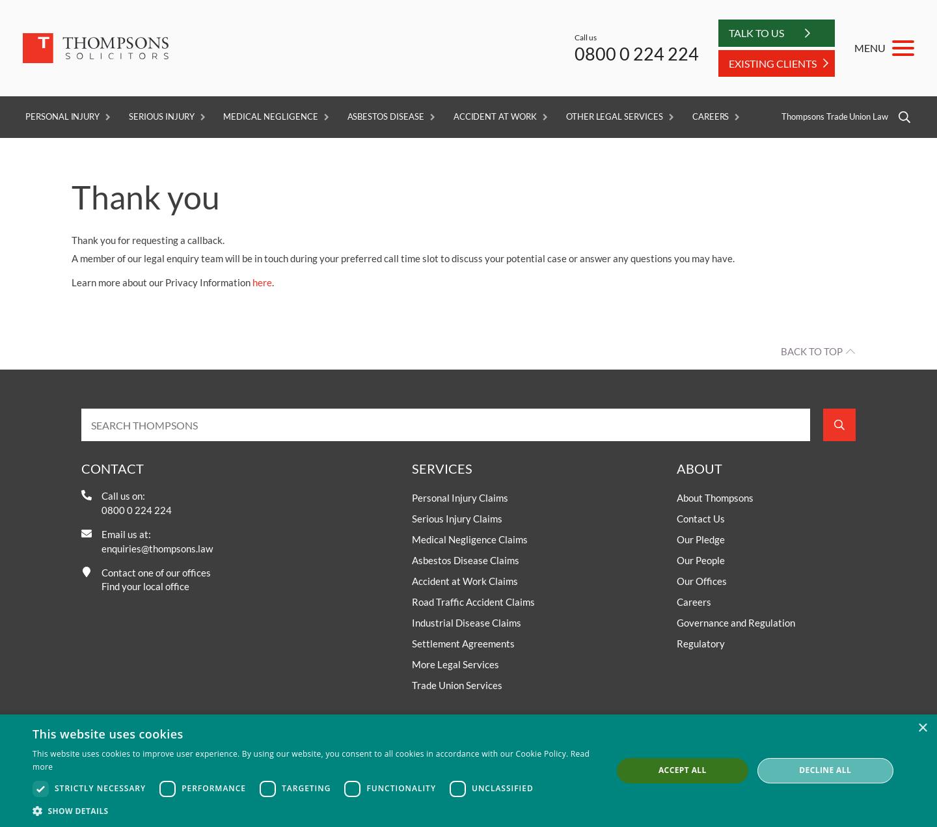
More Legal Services (455, 664)
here (262, 282)
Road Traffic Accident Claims (473, 602)
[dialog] (468, 770)
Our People (701, 560)
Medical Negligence (270, 117)
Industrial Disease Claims (466, 623)
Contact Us (701, 518)
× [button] (922, 728)
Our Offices (702, 581)
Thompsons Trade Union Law (834, 117)
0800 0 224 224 (637, 53)
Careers (710, 117)
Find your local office (145, 586)
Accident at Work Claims (465, 581)
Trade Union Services (457, 685)
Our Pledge (701, 539)
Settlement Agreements (463, 643)
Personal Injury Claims (460, 498)
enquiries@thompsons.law (157, 548)
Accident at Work (495, 117)
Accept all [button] (683, 770)
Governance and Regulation (736, 623)
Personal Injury (62, 117)
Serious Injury (161, 117)
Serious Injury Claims (457, 518)
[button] (314, 810)
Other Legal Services (614, 117)
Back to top (812, 351)
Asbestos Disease (385, 117)
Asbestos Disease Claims (465, 560)
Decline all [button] (825, 770)
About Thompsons (715, 498)
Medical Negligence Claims (470, 539)
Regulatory (701, 643)
